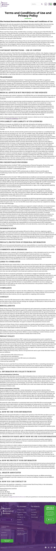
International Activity (5, 530)
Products (19, 519)
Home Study (20, 514)
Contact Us (3, 532)
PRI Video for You (21, 517)
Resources (19, 522)
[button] (50, 519)
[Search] (42, 4)
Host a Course (20, 530)
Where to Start (20, 509)
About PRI (33, 509)
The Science (34, 512)
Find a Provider (34, 517)
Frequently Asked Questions (5, 527)
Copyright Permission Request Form (22, 534)
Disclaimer (31, 547)
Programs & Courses (21, 512)
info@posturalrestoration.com (16, 496)
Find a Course (20, 524)
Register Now (20, 528)
